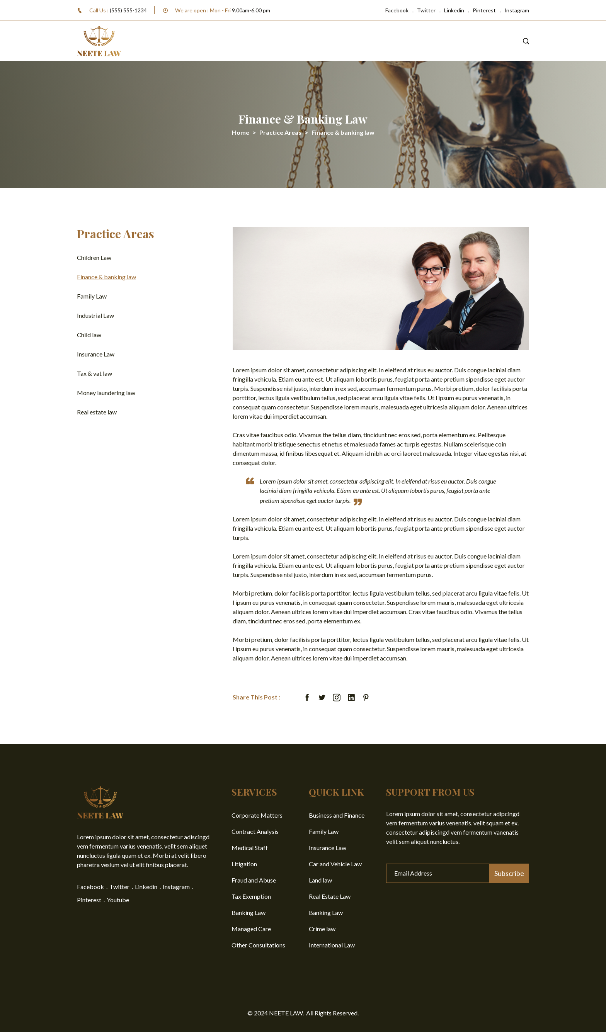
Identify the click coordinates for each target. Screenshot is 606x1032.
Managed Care (251, 928)
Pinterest (484, 10)
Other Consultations (258, 945)
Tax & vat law (94, 373)
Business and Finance (336, 815)
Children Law (94, 257)
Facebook (397, 10)
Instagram (516, 10)
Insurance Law (95, 354)
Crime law (322, 928)
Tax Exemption (251, 896)
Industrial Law (95, 315)
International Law (332, 945)
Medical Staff (250, 847)
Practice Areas (280, 132)
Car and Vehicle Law (335, 863)
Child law (89, 334)
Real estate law (97, 412)
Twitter (426, 10)
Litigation (244, 863)
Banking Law (249, 912)
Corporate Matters (257, 815)
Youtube (118, 899)
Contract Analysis (255, 831)
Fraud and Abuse (254, 880)
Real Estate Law (330, 896)
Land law (320, 880)
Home (240, 132)
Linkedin (454, 10)
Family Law (92, 296)
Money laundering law (106, 392)
